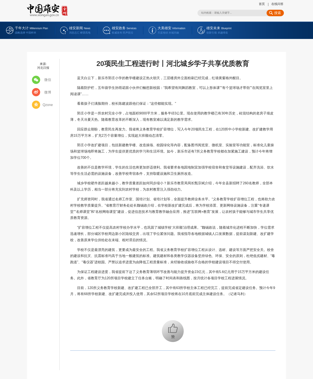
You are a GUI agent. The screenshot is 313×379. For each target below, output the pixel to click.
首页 (262, 4)
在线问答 (277, 4)
